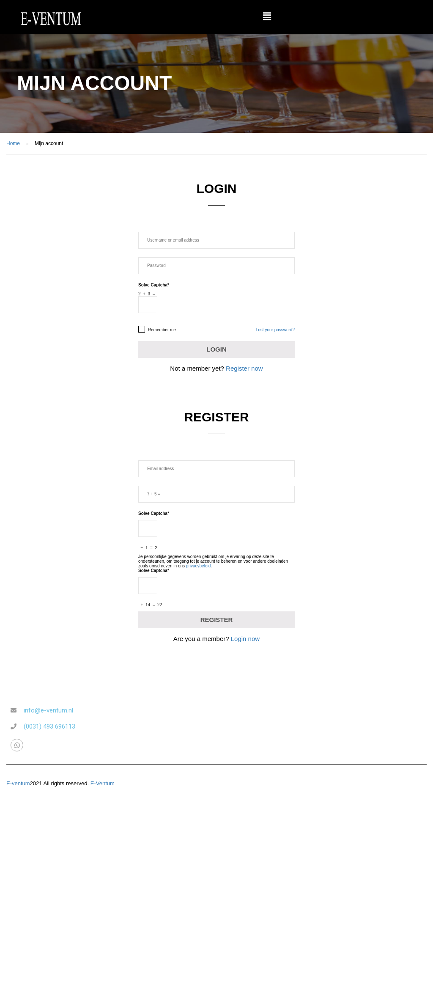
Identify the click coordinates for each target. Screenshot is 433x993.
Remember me (157, 329)
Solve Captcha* (153, 285)
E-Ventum (102, 783)
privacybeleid (198, 566)
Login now (245, 638)
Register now (244, 368)
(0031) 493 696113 (49, 726)
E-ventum (18, 783)
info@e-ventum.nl (48, 710)
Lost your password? (275, 329)
